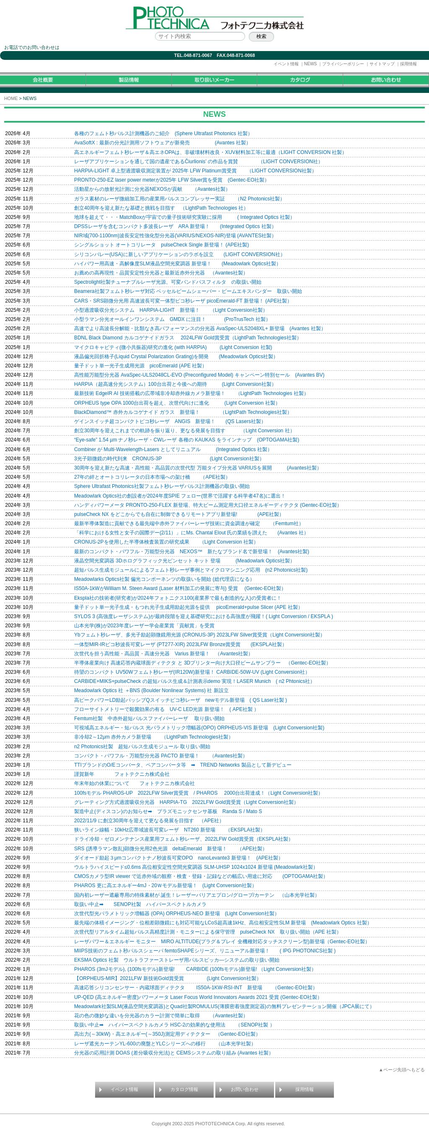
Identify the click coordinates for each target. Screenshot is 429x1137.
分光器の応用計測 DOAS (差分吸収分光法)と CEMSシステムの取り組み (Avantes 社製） (174, 1053)
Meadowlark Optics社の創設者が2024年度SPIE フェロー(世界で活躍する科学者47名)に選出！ (182, 496)
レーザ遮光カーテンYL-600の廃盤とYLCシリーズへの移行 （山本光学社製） (165, 1044)
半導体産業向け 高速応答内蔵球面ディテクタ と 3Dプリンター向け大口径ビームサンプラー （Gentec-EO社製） (202, 663)
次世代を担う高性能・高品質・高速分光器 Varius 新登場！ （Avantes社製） (166, 654)
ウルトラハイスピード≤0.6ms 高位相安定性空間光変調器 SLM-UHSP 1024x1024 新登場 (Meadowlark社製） (196, 867)
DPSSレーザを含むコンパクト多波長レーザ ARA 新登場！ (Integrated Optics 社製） (175, 226)
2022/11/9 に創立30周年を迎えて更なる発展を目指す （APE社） (149, 821)
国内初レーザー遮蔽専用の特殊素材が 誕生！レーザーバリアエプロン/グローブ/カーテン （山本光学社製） (197, 895)
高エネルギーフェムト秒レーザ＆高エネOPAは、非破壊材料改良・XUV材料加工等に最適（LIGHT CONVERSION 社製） (210, 152)
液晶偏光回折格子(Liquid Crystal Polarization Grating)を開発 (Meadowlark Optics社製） (188, 356)
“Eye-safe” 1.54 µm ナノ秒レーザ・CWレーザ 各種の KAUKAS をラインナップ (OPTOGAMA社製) (186, 440)
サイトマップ (382, 64)
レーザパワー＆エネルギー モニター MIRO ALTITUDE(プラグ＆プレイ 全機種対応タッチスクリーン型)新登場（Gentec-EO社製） (222, 942)
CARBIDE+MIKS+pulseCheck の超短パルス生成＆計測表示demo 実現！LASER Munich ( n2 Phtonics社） (194, 681)
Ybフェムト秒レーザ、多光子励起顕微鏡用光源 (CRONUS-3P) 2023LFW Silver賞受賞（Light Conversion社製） (202, 635)
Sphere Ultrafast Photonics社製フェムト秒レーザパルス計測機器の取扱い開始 (162, 486)
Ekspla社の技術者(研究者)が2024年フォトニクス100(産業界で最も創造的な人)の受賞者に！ (178, 598)
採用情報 (408, 64)
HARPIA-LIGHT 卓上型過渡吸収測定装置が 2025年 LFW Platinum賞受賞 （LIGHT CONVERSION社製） (195, 171)
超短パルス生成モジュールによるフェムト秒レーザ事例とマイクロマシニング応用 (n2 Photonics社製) (191, 570)
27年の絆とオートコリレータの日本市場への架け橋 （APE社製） (152, 477)
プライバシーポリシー (343, 64)
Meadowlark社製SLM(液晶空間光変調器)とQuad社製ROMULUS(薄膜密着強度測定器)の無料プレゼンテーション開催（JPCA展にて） (224, 1006)
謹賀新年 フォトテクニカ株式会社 (122, 774)
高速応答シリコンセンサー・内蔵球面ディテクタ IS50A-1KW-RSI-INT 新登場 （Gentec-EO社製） (196, 988)
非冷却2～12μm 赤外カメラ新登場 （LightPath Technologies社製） (157, 737)
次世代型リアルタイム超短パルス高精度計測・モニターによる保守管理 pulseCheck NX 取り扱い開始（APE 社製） (207, 932)
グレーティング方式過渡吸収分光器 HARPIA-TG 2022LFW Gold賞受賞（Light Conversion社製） (189, 802)
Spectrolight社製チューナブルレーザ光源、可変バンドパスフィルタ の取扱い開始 (170, 282)
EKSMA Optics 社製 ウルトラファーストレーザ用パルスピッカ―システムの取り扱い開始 (176, 960)
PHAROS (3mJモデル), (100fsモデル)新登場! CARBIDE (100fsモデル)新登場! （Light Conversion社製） (195, 969)
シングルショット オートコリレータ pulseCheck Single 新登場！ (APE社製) (161, 245)
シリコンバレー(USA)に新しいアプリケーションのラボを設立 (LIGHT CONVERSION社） (179, 254)
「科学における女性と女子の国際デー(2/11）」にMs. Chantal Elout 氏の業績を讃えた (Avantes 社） (191, 533)
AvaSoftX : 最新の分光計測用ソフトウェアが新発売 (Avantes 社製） (165, 143)
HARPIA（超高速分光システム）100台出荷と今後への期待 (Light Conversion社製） (175, 384)
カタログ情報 (184, 1089)
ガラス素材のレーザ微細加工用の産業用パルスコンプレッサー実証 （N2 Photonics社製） (184, 199)
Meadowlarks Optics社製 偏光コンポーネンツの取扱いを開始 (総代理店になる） (164, 579)
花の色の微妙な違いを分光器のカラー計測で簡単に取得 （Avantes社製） (161, 1016)
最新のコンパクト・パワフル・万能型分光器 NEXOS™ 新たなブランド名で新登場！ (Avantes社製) (191, 551)
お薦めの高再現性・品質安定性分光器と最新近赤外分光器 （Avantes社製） (161, 273)
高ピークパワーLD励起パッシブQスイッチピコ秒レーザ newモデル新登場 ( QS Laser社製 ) (180, 700)
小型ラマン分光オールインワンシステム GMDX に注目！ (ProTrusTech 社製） (172, 319)
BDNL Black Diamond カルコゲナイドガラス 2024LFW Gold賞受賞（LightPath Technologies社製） (188, 338)
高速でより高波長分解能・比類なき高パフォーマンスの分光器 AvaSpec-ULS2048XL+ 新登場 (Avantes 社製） (202, 328)
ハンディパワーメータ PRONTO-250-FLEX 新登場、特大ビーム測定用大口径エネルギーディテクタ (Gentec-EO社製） (208, 505)
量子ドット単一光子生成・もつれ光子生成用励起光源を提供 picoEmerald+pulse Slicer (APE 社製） (188, 607)
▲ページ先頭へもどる (402, 1069)
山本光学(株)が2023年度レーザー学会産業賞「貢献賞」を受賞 (144, 626)
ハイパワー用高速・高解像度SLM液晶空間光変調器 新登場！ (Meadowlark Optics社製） (177, 264)
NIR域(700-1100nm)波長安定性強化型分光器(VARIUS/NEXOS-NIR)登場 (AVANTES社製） (175, 236)
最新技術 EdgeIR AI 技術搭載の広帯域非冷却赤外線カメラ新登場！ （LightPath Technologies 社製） (191, 393)
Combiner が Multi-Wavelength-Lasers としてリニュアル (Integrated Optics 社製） (173, 449)
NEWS (310, 64)
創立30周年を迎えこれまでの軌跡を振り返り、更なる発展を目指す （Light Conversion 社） (184, 431)
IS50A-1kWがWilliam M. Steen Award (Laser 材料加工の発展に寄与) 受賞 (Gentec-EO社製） (180, 588)
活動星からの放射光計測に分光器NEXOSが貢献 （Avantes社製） (152, 189)
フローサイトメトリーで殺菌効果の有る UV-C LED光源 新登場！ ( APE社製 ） (169, 709)
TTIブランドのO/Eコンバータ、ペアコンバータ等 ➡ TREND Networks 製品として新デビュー (185, 765)
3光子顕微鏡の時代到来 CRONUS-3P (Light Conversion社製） (169, 459)
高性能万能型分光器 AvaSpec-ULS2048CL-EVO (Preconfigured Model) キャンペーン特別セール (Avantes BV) (199, 375)
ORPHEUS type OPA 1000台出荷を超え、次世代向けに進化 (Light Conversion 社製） (177, 403)
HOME (11, 98)
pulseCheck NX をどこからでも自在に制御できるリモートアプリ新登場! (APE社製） (179, 514)
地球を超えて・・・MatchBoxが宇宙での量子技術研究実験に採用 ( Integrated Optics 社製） (184, 217)
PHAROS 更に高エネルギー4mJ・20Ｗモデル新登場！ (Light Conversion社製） (165, 885)
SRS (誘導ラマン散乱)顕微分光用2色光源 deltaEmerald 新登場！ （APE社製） (170, 849)
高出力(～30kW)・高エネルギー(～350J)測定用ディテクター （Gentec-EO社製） (167, 1034)
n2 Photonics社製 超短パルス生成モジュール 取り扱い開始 (142, 746)
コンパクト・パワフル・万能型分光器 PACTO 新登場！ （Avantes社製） (161, 756)
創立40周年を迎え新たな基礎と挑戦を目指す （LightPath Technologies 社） (161, 208)
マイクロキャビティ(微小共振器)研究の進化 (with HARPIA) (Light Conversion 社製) (173, 347)
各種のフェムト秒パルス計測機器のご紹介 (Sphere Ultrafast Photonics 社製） (163, 133)
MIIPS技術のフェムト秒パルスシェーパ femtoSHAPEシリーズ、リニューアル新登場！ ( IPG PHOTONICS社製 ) (212, 951)
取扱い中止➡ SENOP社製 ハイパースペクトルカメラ (140, 904)
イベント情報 (286, 64)
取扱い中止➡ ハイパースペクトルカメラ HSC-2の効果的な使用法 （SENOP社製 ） (174, 1025)
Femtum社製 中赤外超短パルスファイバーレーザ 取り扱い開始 (149, 718)
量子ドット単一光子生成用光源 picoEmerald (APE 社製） (140, 366)
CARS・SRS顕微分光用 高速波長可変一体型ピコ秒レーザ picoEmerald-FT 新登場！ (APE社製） (183, 301)
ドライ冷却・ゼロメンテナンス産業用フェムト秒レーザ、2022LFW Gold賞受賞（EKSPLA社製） (183, 839)
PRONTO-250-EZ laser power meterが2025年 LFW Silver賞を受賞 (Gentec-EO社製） (172, 180)
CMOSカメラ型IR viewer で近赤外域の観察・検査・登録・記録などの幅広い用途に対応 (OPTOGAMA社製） (201, 876)
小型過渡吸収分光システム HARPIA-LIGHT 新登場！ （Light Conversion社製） (171, 310)
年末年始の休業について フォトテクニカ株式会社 (134, 783)
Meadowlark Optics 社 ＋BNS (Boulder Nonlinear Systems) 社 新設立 (151, 690)
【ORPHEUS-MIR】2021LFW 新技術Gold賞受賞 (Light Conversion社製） (167, 978)
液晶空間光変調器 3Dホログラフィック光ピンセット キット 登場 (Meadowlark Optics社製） (184, 561)
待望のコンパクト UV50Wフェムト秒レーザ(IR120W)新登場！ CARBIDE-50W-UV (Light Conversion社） (192, 672)
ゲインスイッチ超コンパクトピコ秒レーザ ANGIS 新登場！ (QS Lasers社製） (170, 421)
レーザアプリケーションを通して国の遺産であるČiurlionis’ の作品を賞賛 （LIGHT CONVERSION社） (198, 161)
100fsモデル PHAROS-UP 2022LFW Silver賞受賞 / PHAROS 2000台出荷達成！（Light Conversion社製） (201, 793)
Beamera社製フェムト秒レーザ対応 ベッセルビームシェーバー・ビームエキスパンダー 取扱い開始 (188, 291)
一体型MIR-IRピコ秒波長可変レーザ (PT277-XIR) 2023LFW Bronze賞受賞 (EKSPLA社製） (180, 644)
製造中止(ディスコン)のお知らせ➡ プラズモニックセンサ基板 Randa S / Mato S (168, 811)
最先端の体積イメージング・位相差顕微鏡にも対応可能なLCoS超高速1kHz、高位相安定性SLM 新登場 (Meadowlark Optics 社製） (223, 923)
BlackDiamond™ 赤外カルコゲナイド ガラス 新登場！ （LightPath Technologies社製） (185, 412)
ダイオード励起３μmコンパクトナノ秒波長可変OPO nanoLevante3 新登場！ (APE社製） (178, 858)
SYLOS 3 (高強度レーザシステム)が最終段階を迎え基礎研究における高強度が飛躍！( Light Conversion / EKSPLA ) (206, 616)
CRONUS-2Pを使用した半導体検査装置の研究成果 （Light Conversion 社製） (166, 542)
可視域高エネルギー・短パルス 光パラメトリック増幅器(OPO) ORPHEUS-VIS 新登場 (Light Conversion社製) (199, 728)
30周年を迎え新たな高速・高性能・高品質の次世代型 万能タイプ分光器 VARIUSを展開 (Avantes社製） (200, 468)
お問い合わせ (244, 1089)
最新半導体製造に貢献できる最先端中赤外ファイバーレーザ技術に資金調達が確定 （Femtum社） (201, 523)
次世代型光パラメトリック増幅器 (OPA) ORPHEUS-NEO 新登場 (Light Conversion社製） (176, 913)
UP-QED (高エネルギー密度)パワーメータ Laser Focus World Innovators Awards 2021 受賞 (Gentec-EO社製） (198, 997)
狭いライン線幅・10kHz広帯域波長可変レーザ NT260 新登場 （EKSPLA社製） (169, 830)
